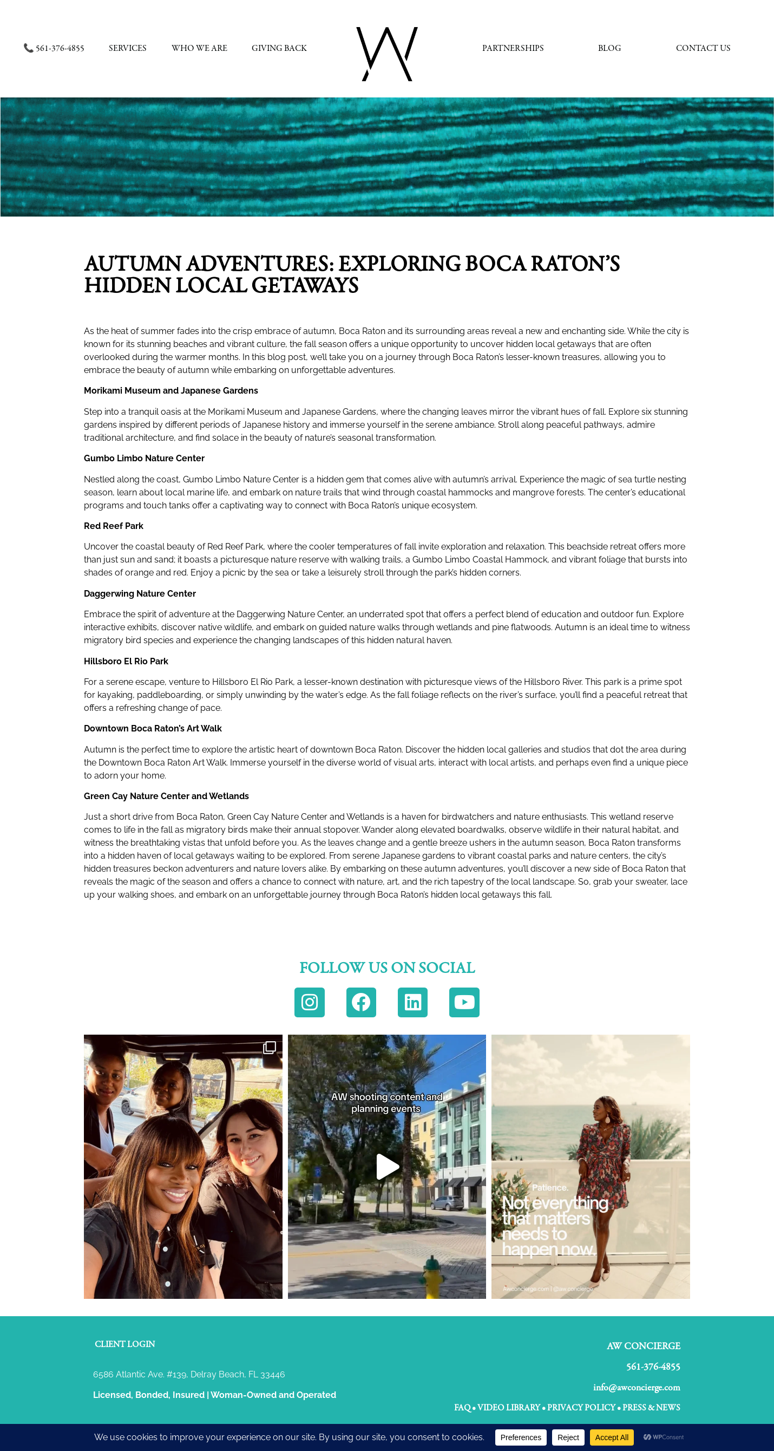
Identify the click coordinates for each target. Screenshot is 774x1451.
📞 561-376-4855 (53, 49)
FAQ (462, 1404)
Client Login (125, 1341)
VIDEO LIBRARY (508, 1404)
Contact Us (703, 49)
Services (128, 49)
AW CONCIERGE (643, 1343)
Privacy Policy (581, 1404)
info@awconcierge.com (636, 1384)
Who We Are (199, 49)
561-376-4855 (653, 1363)
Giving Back (279, 49)
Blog (609, 49)
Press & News (651, 1404)
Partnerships (513, 49)
